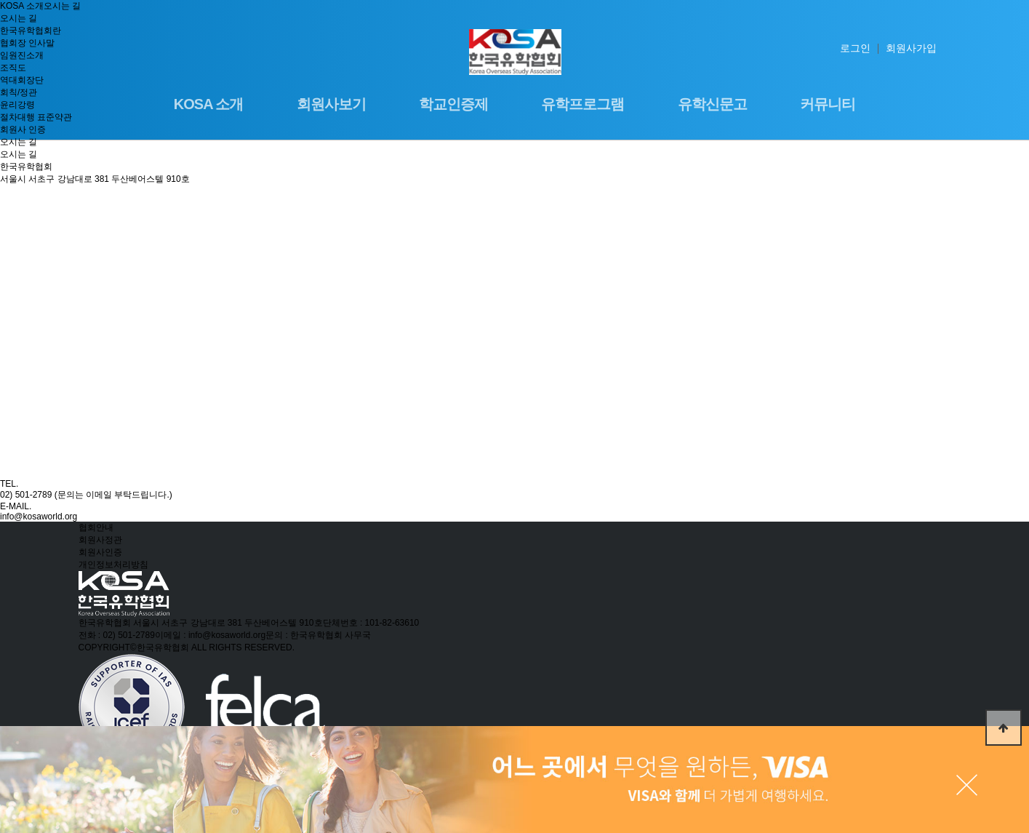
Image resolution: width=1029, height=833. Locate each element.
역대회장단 (22, 80)
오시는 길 (18, 142)
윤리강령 (17, 105)
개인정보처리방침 (113, 564)
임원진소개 (22, 55)
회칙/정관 (18, 92)
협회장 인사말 (27, 43)
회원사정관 (100, 540)
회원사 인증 (23, 129)
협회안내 (96, 527)
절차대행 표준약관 (36, 117)
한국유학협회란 (30, 30)
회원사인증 (100, 552)
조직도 (13, 68)
